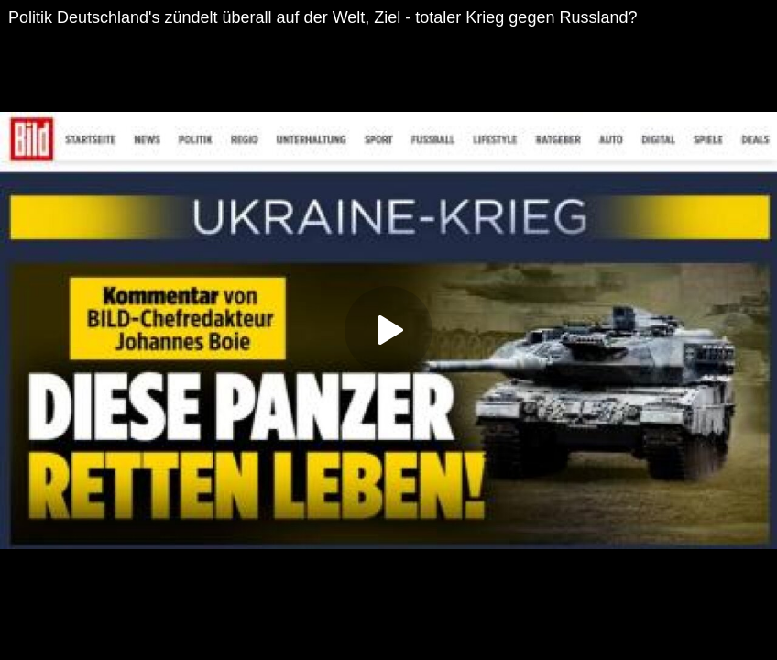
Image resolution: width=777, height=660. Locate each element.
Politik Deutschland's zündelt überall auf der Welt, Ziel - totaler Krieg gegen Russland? (322, 17)
